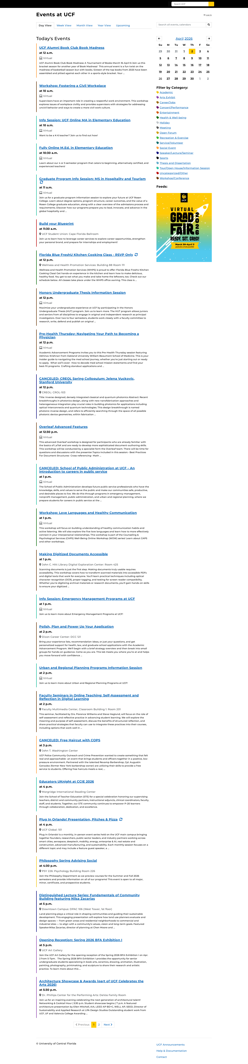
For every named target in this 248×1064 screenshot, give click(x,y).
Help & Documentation (171, 1050)
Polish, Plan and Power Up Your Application (76, 626)
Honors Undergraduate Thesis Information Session (82, 292)
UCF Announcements (170, 1044)
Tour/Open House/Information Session (185, 168)
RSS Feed (182, 186)
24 (200, 71)
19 (160, 71)
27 (168, 78)
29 (160, 51)
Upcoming (123, 25)
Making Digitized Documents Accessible (73, 554)
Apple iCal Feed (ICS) (171, 186)
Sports (164, 158)
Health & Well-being (173, 117)
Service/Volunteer (171, 142)
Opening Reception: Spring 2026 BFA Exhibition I (80, 940)
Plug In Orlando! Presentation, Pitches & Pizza (78, 819)
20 (168, 71)
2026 (189, 38)
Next (108, 1024)
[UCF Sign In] (157, 4)
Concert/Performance (174, 107)
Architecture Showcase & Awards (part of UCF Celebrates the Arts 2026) (91, 983)
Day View (45, 25)
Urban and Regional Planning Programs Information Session (90, 668)
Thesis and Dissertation (175, 163)
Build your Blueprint (56, 224)
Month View (85, 25)
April (180, 38)
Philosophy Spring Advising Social (68, 860)
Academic (166, 92)
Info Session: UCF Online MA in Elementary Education (84, 120)
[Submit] (211, 4)
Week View (64, 25)
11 (208, 58)
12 (160, 64)
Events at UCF (55, 14)
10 (200, 58)
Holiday (165, 122)
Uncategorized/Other (174, 173)
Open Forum (168, 132)
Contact (161, 1056)
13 (168, 64)
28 (176, 78)
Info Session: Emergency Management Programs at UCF (87, 599)
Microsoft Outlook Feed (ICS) (177, 186)
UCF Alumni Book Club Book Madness (71, 48)
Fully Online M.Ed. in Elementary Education (76, 148)
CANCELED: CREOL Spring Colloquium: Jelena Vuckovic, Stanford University (87, 380)
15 (184, 64)
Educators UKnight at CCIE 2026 (66, 781)
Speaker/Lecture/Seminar (176, 153)
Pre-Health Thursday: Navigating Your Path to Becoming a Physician (89, 335)
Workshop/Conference (174, 178)
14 (176, 64)
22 (184, 71)
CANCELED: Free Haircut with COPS (69, 740)
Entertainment (169, 112)
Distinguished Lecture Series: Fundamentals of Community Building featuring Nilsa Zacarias (89, 897)
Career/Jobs (167, 102)
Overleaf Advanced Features (63, 427)
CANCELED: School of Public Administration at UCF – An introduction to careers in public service (87, 469)
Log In (208, 15)
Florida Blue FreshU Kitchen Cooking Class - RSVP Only (86, 255)
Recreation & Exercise (174, 137)
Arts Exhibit (167, 97)
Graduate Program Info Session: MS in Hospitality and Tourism (92, 179)
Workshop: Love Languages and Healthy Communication (88, 513)
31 (176, 51)
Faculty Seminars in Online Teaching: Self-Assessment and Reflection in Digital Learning (89, 697)
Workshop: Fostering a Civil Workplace (72, 86)
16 (192, 64)
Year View (104, 25)
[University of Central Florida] (59, 3)
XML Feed (187, 186)
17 (200, 64)
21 (176, 71)
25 (208, 71)
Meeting (165, 127)
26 (160, 78)
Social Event (168, 147)
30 (168, 51)
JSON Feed (193, 186)
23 (192, 71)
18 (208, 64)
